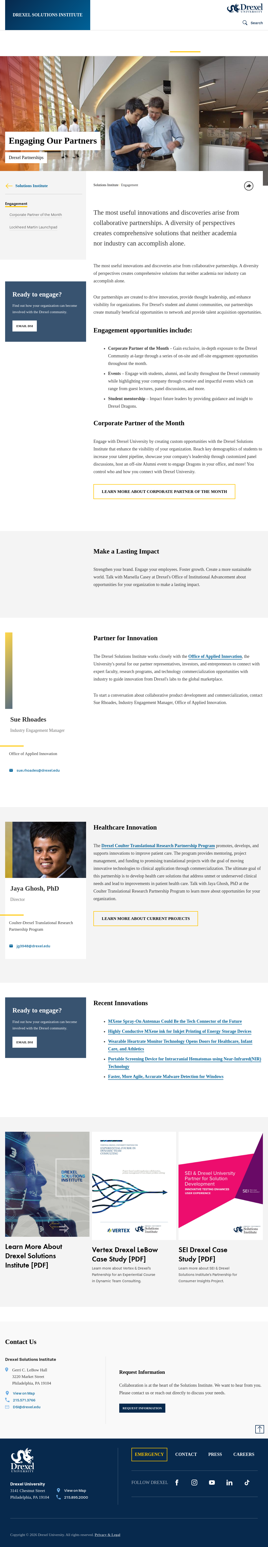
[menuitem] (28, 43)
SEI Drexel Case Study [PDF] (203, 1234)
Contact (186, 1434)
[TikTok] (247, 1462)
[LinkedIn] (229, 1462)
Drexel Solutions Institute (47, 14)
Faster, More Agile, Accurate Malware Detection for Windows (165, 1056)
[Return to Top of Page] (259, 1408)
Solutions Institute (26, 186)
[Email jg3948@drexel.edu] (45, 926)
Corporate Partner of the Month (36, 214)
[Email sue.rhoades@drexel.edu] (45, 750)
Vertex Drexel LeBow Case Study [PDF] (125, 1234)
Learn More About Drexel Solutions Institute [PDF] (33, 1235)
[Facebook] (177, 1462)
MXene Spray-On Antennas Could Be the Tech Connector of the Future (175, 1001)
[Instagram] (194, 1462)
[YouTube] (212, 1462)
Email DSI (24, 325)
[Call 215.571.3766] (22, 1380)
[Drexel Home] (245, 8)
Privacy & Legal (107, 1514)
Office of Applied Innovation (215, 656)
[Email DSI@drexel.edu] (22, 1387)
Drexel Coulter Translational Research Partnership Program (158, 825)
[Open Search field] (250, 23)
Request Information (142, 1388)
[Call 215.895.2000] (72, 1477)
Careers (243, 1434)
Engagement (16, 204)
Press (215, 1434)
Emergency (149, 1434)
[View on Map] (22, 1373)
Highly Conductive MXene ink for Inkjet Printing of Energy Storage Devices (179, 1011)
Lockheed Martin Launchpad (33, 226)
